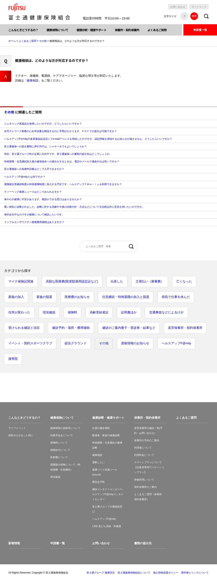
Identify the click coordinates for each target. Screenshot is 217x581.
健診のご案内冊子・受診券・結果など (128, 327)
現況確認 (49, 312)
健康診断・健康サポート (91, 30)
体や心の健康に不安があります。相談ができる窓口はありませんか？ (43, 199)
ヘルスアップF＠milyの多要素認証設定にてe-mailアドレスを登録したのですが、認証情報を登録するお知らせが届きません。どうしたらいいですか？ (88, 138)
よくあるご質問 (157, 30)
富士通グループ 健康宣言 (101, 572)
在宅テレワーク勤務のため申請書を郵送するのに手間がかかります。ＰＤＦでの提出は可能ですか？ (60, 131)
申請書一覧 (200, 30)
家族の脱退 (44, 297)
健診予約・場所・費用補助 (71, 327)
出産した (117, 281)
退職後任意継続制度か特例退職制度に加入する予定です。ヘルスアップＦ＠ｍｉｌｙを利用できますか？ (63, 184)
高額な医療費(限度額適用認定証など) (72, 281)
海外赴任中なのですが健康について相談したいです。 (34, 214)
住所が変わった (19, 312)
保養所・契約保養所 (127, 30)
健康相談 (32, 80)
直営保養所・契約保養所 (185, 327)
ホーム (12, 40)
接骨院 (13, 358)
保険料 (72, 312)
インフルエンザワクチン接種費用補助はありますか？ (34, 222)
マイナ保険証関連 (20, 281)
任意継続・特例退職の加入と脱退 (125, 297)
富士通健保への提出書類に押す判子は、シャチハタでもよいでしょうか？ (45, 146)
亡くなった (184, 281)
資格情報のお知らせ (135, 343)
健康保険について (57, 30)
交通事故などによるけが (166, 312)
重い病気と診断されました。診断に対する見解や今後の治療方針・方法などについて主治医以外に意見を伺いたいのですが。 (74, 206)
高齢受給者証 (99, 312)
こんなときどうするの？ (23, 30)
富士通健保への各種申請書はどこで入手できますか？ (34, 169)
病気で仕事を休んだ (176, 297)
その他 (43, 40)
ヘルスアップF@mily (176, 343)
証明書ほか (129, 312)
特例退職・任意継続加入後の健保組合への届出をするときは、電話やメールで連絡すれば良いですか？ (61, 161)
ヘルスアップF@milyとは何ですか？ (24, 176)
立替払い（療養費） (150, 281)
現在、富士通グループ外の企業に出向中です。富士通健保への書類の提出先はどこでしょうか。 (58, 154)
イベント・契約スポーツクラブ (30, 343)
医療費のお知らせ (77, 297)
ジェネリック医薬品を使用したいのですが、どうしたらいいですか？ (43, 123)
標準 (194, 16)
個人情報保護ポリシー (165, 572)
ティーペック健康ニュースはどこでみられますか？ (33, 191)
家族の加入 (16, 297)
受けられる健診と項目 (24, 327)
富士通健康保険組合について (134, 572)
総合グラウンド (76, 343)
